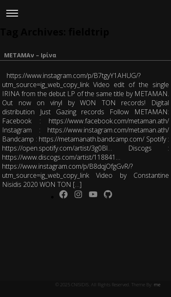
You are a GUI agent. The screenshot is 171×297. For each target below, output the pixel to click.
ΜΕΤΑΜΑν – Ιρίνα (30, 55)
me (157, 284)
